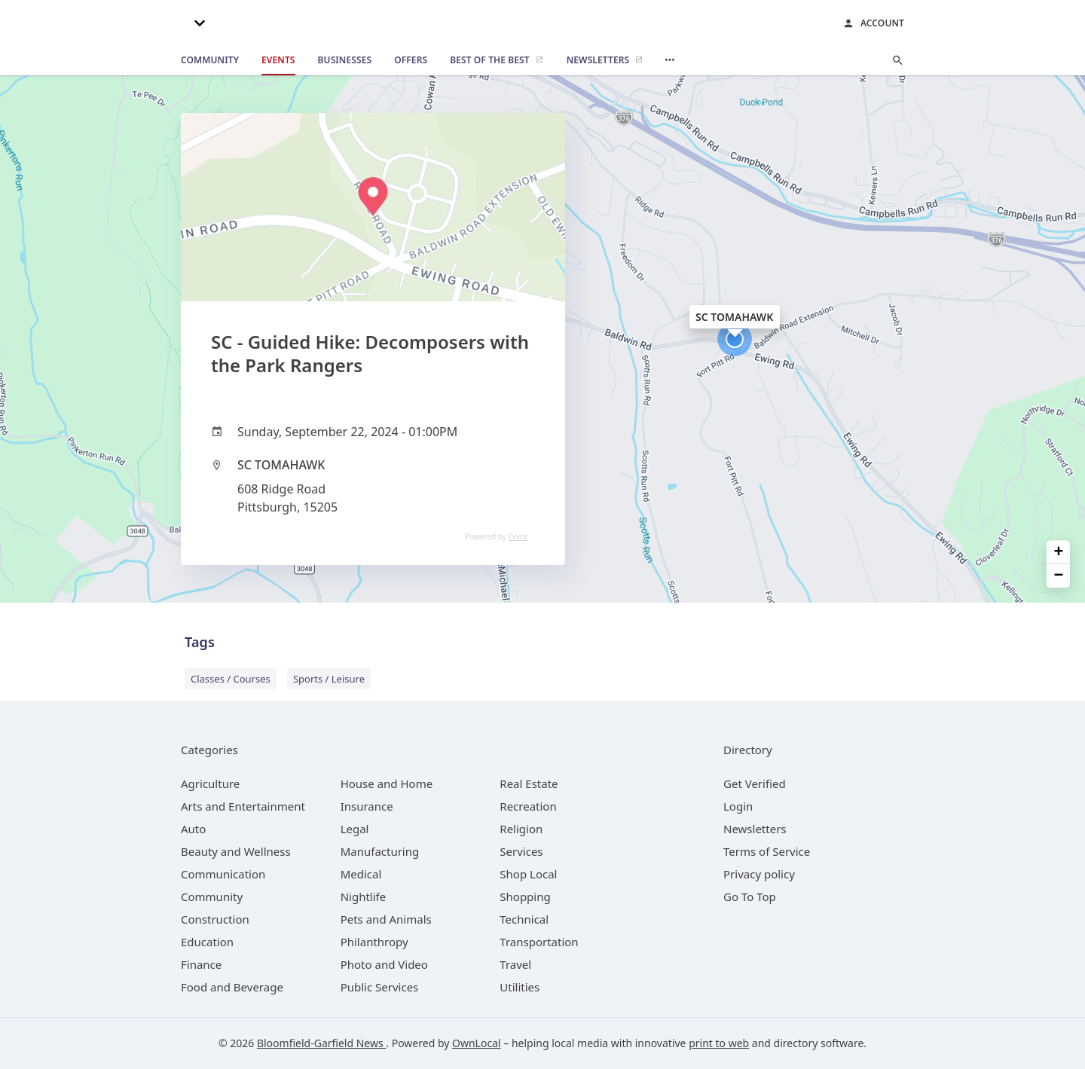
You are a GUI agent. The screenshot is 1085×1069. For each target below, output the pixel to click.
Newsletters (755, 828)
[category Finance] (201, 964)
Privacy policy (759, 873)
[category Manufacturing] (380, 851)
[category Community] (212, 896)
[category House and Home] (387, 783)
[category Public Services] (380, 986)
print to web (719, 1043)
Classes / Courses (230, 679)
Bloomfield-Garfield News (321, 1043)
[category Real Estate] (529, 783)
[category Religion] (521, 828)
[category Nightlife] (364, 896)
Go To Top (749, 896)
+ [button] (1059, 552)
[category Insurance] (367, 806)
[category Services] (521, 851)
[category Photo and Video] (384, 964)
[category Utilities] (519, 986)
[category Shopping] (525, 896)
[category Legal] (355, 828)
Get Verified (754, 783)
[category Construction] (215, 919)
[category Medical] (361, 873)
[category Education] (207, 941)
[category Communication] (223, 873)
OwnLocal (476, 1043)
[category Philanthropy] (374, 941)
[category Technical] (524, 919)
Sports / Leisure (329, 679)
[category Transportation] (539, 941)
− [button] (1059, 576)
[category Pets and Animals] (386, 919)
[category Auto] (193, 828)
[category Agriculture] (210, 783)
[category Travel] (515, 964)
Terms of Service (766, 851)
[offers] (410, 60)
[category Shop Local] (528, 873)
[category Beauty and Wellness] (236, 851)
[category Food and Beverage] (232, 986)
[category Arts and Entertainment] (243, 806)
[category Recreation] (528, 806)
